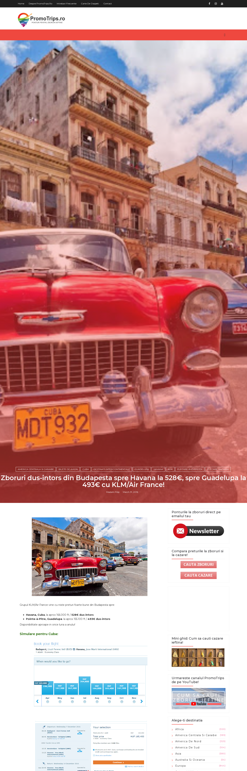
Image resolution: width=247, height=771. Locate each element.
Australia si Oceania (190, 759)
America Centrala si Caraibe (36, 469)
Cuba (85, 469)
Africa (179, 729)
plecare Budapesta (189, 469)
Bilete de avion (68, 469)
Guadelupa (142, 469)
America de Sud (187, 747)
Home (21, 3)
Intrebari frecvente (66, 3)
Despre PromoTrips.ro (40, 3)
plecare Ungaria (218, 469)
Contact (107, 3)
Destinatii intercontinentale (112, 469)
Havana (158, 469)
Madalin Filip (112, 492)
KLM (170, 469)
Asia (178, 753)
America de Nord (188, 741)
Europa (180, 765)
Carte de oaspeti (90, 3)
